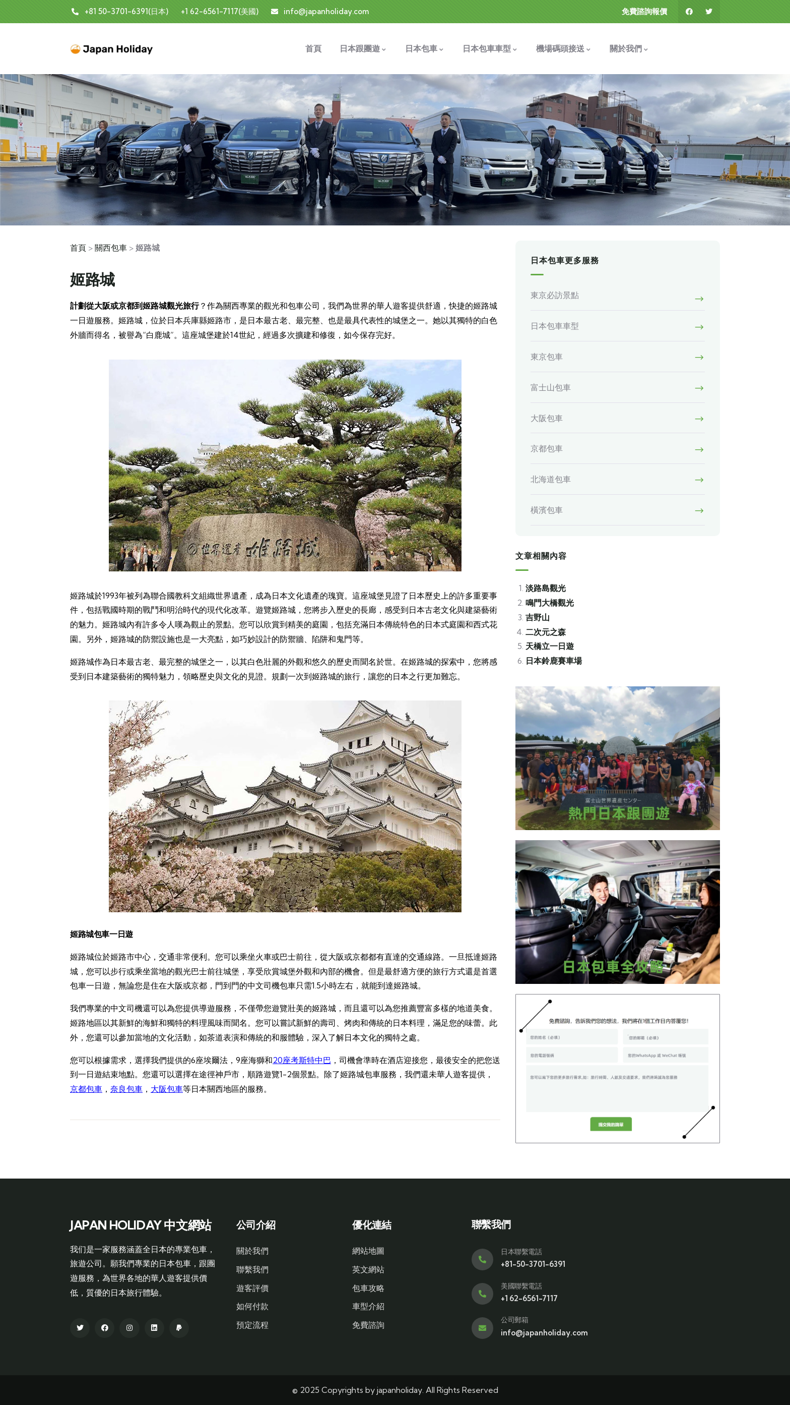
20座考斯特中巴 (302, 1060)
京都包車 (86, 1089)
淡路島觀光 (545, 588)
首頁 (78, 248)
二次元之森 (545, 632)
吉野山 (537, 617)
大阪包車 (167, 1089)
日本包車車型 (555, 326)
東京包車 (547, 357)
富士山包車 (551, 387)
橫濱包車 (547, 510)
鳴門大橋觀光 (549, 603)
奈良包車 (126, 1089)
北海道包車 (551, 479)
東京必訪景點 (555, 295)
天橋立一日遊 (549, 646)
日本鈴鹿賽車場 (553, 661)
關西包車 (111, 248)
